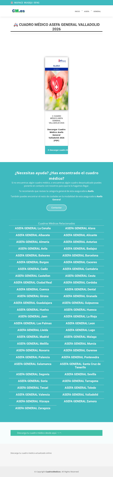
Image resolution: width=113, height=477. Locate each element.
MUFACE (18, 2)
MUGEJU (28, 2)
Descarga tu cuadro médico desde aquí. (39, 432)
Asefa (91, 191)
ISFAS (36, 2)
